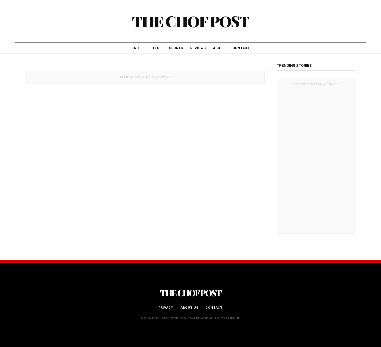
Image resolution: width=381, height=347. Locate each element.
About (219, 48)
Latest (138, 48)
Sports (176, 48)
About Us (189, 307)
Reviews (198, 48)
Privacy (165, 307)
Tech (157, 48)
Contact (241, 48)
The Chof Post (190, 21)
